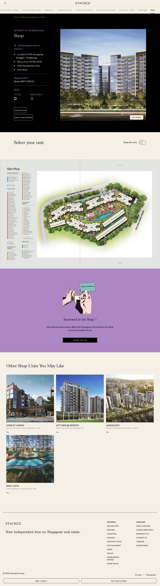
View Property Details (23, 117)
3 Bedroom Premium (84, 10)
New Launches (143, 526)
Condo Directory (144, 530)
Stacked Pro (113, 526)
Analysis (111, 537)
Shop (153, 10)
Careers (140, 541)
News (109, 549)
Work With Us (142, 534)
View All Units (20, 110)
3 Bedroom (48, 10)
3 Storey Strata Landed (105, 10)
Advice (110, 553)
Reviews (111, 530)
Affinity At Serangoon (29, 17)
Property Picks (114, 541)
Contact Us (141, 537)
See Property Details (119, 581)
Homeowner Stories (113, 558)
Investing (111, 534)
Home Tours (112, 563)
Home (16, 17)
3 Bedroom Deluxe (64, 10)
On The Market (114, 545)
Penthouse (142, 10)
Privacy (138, 574)
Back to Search (41, 581)
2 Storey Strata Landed (31, 10)
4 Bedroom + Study (127, 10)
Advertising (142, 545)
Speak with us (80, 340)
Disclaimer (151, 574)
